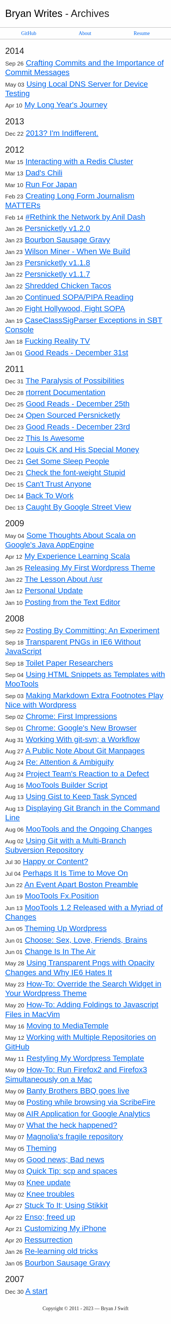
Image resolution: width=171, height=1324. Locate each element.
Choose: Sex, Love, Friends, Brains (86, 940)
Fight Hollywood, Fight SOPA (75, 308)
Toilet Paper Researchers (69, 663)
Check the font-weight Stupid (75, 472)
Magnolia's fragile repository (75, 1136)
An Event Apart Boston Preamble (81, 884)
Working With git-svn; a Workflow (82, 739)
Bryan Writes (33, 13)
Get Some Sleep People (67, 461)
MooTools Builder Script (66, 785)
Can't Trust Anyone (58, 484)
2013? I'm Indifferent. (62, 133)
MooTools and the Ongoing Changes (89, 829)
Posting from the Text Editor (72, 602)
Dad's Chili (43, 172)
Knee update (49, 1182)
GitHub (28, 33)
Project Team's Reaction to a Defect (87, 773)
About (85, 33)
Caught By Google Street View (78, 507)
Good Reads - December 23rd (78, 426)
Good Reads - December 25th (77, 403)
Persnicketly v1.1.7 (57, 274)
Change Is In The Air (60, 951)
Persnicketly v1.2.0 (57, 228)
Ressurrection (49, 1239)
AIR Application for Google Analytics (88, 1113)
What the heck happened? (72, 1125)
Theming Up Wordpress (66, 928)
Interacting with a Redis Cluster (79, 161)
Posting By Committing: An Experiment (92, 630)
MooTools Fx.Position (62, 896)
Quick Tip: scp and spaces (72, 1171)
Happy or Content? (55, 861)
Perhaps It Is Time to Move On (75, 873)
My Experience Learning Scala (77, 556)
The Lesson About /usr (63, 579)
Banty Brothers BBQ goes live (78, 1090)
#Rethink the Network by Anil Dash (85, 217)
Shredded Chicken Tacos (68, 285)
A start (36, 1291)
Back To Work (49, 495)
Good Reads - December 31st (76, 352)
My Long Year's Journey (66, 104)
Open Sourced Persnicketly (73, 415)
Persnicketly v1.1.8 (57, 262)
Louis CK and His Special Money (82, 449)
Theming (41, 1148)
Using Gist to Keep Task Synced (81, 796)
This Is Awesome (55, 438)
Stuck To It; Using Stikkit (66, 1205)
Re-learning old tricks (61, 1251)
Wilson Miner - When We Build (77, 251)
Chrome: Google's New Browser (81, 728)
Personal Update (54, 590)
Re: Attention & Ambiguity (70, 762)
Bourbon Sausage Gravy (67, 239)
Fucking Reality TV (57, 341)
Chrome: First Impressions (71, 716)
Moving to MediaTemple (68, 1025)
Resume (142, 33)
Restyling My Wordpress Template (85, 1058)
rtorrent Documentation (65, 392)
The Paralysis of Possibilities (75, 380)
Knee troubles (50, 1194)
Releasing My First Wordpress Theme (90, 567)
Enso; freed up (50, 1217)
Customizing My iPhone (65, 1228)
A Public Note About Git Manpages (85, 750)
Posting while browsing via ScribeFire (91, 1102)
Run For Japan (51, 184)
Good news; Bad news (65, 1159)
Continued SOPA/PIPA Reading (79, 297)
